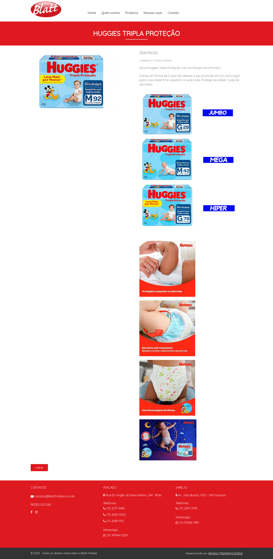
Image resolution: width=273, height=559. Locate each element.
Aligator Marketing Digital (225, 553)
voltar (39, 467)
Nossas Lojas (153, 13)
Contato (173, 13)
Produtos (131, 13)
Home (92, 13)
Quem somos (110, 13)
